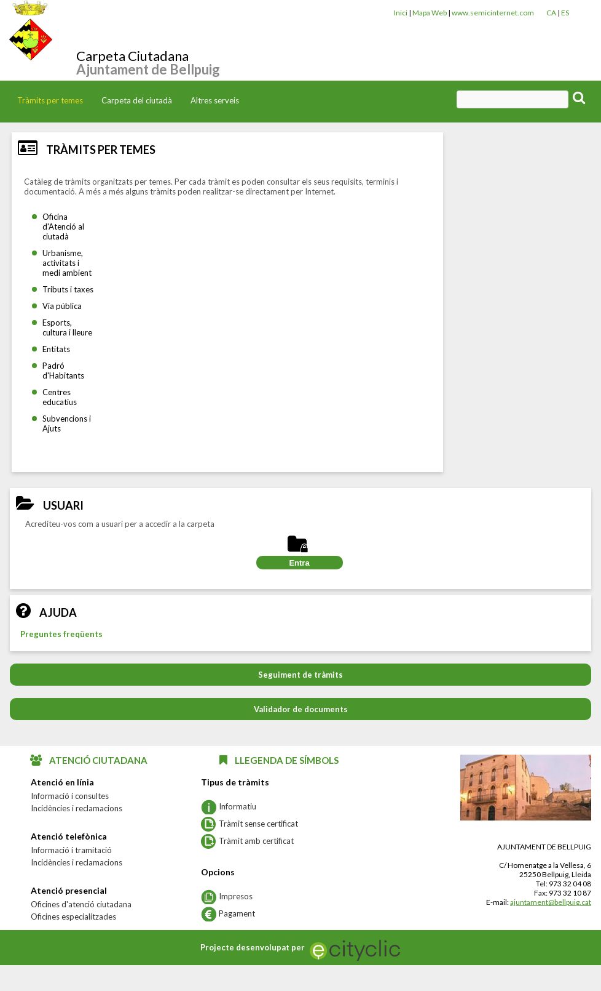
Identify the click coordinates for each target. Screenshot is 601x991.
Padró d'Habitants (63, 370)
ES (565, 12)
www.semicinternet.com (493, 12)
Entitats (56, 349)
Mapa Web (429, 12)
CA (551, 12)
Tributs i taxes (67, 289)
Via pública (62, 306)
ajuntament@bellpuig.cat (550, 902)
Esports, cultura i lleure (67, 327)
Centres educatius (59, 397)
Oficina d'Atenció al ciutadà (63, 226)
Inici (400, 12)
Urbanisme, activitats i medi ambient (67, 263)
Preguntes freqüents (61, 634)
